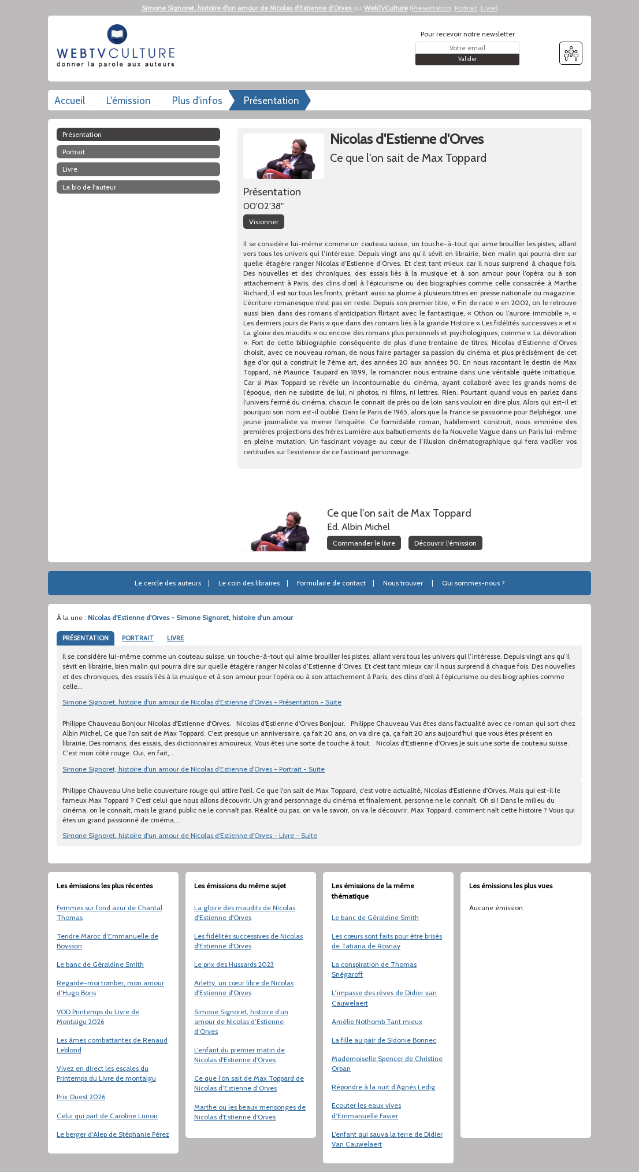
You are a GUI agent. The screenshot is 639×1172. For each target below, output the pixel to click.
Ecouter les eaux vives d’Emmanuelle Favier (366, 1110)
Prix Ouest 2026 (81, 1096)
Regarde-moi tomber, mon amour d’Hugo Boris (110, 987)
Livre (488, 7)
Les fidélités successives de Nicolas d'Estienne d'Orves (248, 941)
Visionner (263, 221)
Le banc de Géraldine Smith (100, 964)
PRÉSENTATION (85, 638)
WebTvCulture (386, 7)
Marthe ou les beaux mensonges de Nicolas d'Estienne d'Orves (250, 1112)
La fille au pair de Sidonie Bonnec (384, 1040)
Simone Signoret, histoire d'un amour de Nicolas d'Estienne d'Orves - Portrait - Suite (193, 769)
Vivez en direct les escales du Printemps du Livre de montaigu (106, 1073)
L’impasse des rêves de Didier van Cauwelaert (384, 997)
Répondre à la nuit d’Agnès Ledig (383, 1086)
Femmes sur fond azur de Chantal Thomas (109, 912)
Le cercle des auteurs (168, 582)
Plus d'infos (197, 100)
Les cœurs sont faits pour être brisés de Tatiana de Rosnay (387, 941)
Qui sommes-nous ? (473, 582)
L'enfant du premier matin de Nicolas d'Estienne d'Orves (239, 1054)
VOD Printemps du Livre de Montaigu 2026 (98, 1016)
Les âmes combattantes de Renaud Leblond (112, 1045)
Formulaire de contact (331, 582)
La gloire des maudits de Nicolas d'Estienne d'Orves (244, 912)
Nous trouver (403, 582)
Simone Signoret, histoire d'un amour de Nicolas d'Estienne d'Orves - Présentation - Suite (201, 702)
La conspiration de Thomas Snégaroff (374, 969)
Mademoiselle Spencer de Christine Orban (387, 1063)
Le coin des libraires (249, 582)
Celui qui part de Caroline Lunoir (107, 1115)
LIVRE (175, 638)
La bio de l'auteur (89, 187)
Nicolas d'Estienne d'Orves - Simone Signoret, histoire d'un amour (190, 617)
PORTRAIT (138, 638)
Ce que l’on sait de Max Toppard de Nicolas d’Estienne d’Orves (249, 1083)
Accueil (69, 100)
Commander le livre (364, 543)
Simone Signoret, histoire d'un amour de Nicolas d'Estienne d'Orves (247, 7)
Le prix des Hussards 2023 (234, 964)
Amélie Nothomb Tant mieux (377, 1021)
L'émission (128, 100)
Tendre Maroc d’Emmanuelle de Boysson (107, 941)
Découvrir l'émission (445, 543)
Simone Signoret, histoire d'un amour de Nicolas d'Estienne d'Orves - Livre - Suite (189, 835)
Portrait (466, 7)
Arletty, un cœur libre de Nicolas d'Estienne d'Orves (244, 987)
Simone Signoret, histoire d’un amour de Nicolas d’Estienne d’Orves (241, 1021)
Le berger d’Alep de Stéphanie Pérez (113, 1134)
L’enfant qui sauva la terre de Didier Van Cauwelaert (387, 1139)
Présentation (431, 7)
